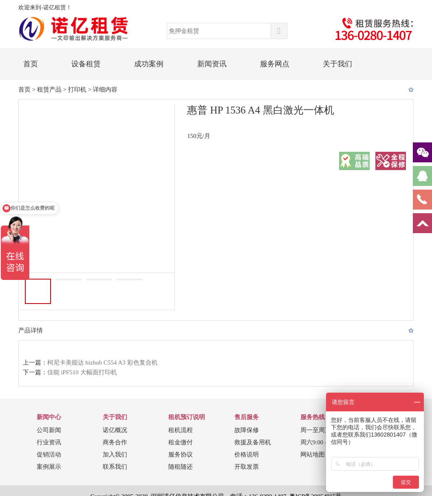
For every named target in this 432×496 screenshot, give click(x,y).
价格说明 (246, 454)
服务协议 (180, 454)
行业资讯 (49, 442)
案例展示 (49, 466)
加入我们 (115, 454)
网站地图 (312, 454)
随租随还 (180, 466)
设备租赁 (86, 64)
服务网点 (274, 64)
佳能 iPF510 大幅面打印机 (82, 372)
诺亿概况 (115, 430)
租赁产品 (49, 89)
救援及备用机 (252, 442)
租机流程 (180, 430)
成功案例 (148, 64)
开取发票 (246, 466)
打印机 (77, 89)
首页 (30, 64)
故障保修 (246, 430)
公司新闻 (49, 430)
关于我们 (337, 64)
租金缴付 (180, 442)
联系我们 (115, 466)
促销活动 (49, 454)
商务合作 (115, 442)
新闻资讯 (212, 64)
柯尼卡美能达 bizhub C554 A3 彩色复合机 (102, 362)
